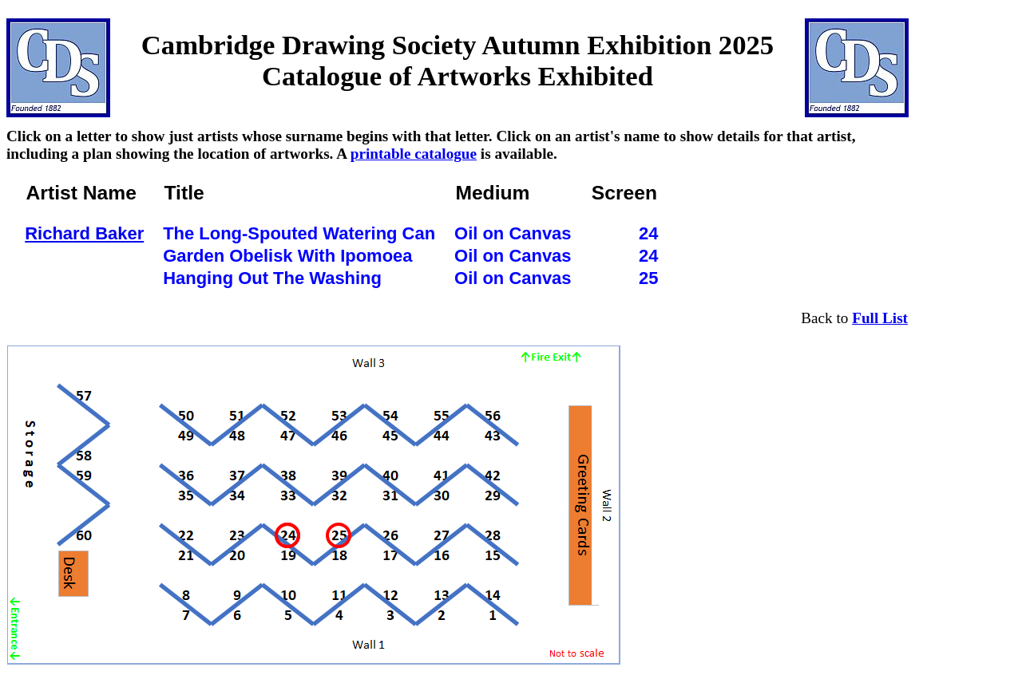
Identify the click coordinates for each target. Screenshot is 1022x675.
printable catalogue (414, 153)
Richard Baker (84, 233)
